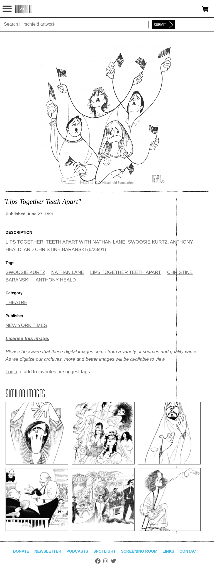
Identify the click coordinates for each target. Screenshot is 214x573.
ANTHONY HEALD (56, 280)
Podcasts (77, 551)
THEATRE (16, 302)
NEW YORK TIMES (26, 325)
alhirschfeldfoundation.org (23, 9)
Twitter (113, 561)
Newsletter (47, 551)
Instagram (105, 561)
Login (11, 371)
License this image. (27, 338)
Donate (21, 551)
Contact (188, 551)
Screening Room (139, 551)
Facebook (98, 561)
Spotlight (104, 551)
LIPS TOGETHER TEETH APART (125, 272)
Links (168, 551)
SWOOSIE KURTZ (25, 272)
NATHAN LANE (67, 272)
